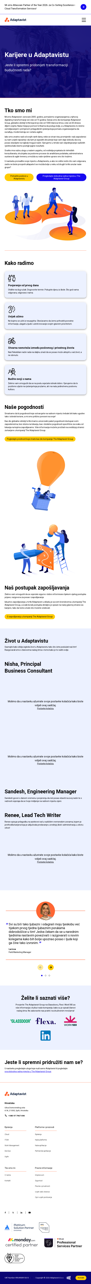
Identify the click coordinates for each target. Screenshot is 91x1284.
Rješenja (38, 1134)
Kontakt (8, 1181)
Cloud (7, 1134)
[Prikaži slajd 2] (45, 975)
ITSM (7, 1140)
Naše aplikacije (40, 1145)
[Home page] (41, 20)
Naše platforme (41, 1140)
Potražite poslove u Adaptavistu (19, 177)
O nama (8, 1175)
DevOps (8, 1151)
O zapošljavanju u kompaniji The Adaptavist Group (30, 616)
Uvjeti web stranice (42, 1192)
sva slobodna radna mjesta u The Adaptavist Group (28, 1071)
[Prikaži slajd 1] (42, 975)
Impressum (39, 1175)
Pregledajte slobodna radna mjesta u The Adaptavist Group (61, 177)
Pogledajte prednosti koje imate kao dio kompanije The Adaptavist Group (40, 439)
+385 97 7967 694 (16, 1115)
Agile (7, 1157)
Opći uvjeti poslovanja (43, 1197)
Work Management (12, 1145)
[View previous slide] (40, 967)
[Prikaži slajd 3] (49, 975)
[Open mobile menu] (83, 20)
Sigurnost (39, 1181)
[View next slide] (51, 967)
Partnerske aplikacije (43, 1151)
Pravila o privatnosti (42, 1186)
